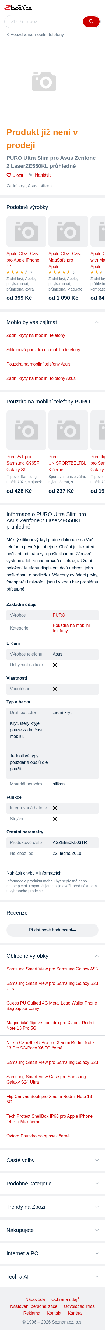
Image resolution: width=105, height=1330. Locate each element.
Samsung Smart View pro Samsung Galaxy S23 (52, 1062)
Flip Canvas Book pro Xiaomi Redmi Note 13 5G (49, 1099)
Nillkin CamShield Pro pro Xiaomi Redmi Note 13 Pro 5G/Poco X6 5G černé (50, 1045)
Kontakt (54, 1313)
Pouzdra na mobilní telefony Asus (38, 364)
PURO (59, 615)
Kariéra (75, 1313)
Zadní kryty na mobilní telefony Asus (41, 378)
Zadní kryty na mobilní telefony (35, 335)
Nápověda (35, 1299)
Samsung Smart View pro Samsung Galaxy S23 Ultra (52, 986)
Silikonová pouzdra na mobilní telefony (43, 349)
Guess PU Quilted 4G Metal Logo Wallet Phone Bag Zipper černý (51, 1006)
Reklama (31, 1313)
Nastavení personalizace (33, 1306)
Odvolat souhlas (79, 1306)
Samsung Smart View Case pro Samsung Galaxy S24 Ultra (46, 1079)
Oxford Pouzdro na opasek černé (38, 1136)
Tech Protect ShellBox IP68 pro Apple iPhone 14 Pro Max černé (49, 1119)
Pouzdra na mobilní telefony (37, 34)
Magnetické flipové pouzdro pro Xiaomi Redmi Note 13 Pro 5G (50, 1026)
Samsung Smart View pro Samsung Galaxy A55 (52, 969)
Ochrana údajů (65, 1299)
